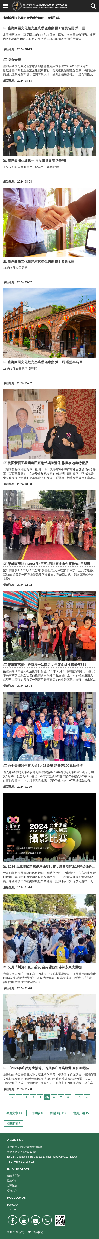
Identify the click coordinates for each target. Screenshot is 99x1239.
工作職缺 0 (36, 1113)
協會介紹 (12, 1180)
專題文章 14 (14, 1113)
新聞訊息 (54, 17)
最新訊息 (9, 49)
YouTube (12, 1209)
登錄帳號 (38, 1232)
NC (29, 1232)
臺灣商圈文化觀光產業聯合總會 (23, 17)
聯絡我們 (12, 1190)
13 (79, 1097)
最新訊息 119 (57, 1113)
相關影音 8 (13, 1123)
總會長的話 (13, 1175)
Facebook (12, 1204)
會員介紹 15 (81, 1113)
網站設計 (21, 1232)
